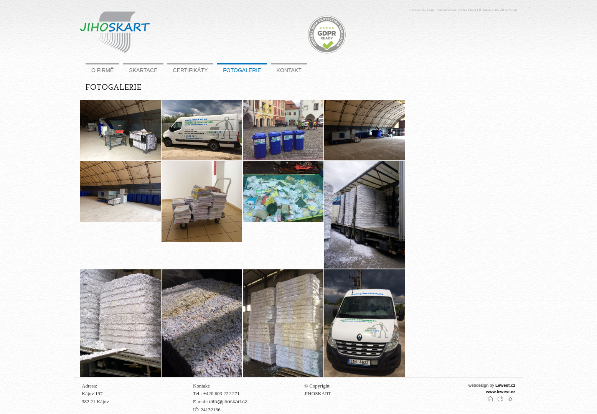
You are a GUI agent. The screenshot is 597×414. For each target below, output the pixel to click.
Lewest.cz (505, 385)
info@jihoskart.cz (228, 401)
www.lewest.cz (500, 391)
